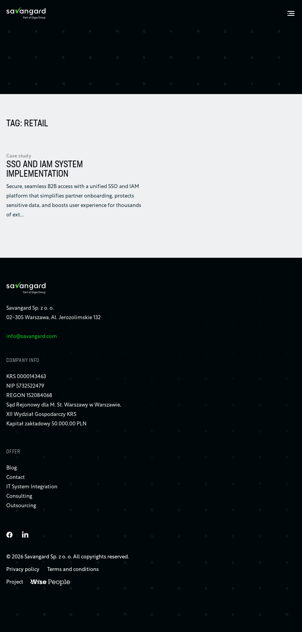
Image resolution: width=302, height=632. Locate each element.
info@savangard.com (31, 336)
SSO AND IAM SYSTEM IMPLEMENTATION (44, 169)
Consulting (19, 496)
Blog (11, 468)
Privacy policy (22, 569)
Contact (15, 477)
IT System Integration (31, 487)
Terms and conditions (73, 569)
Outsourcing (21, 505)
